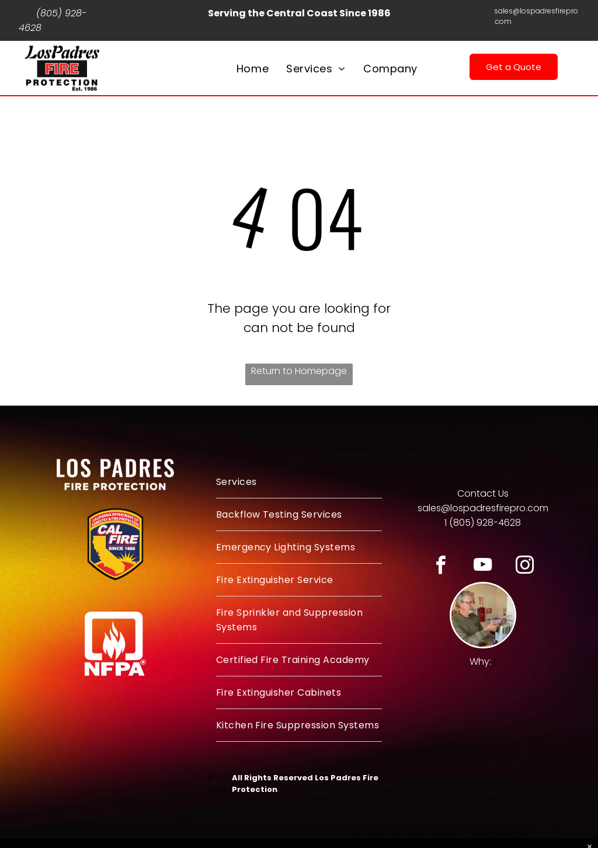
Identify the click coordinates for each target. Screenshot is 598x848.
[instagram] (524, 567)
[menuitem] (252, 68)
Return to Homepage (299, 371)
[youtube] (482, 567)
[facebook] (440, 567)
